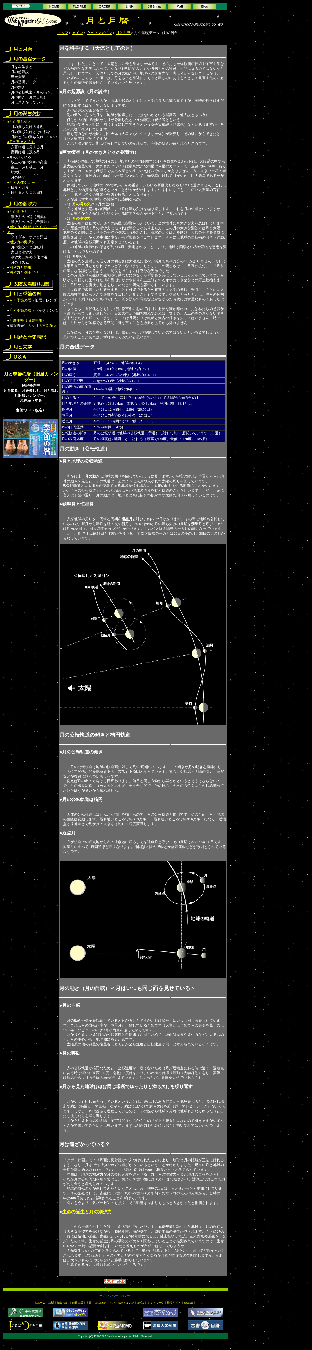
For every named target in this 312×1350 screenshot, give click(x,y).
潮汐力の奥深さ (22, 242)
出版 (51, 1302)
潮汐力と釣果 (20, 267)
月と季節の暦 (20, 300)
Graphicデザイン (105, 1302)
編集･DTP (63, 1302)
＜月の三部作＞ (44, 325)
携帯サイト (174, 1302)
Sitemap (188, 1302)
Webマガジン (126, 1302)
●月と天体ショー (21, 182)
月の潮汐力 (18, 212)
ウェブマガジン (99, 33)
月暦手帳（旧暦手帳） (27, 320)
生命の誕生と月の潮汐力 (87, 1211)
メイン (77, 33)
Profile (140, 1302)
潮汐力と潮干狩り (24, 272)
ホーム (41, 1302)
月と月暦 (123, 33)
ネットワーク (155, 1302)
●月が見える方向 (21, 142)
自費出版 (77, 1302)
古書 (89, 1302)
